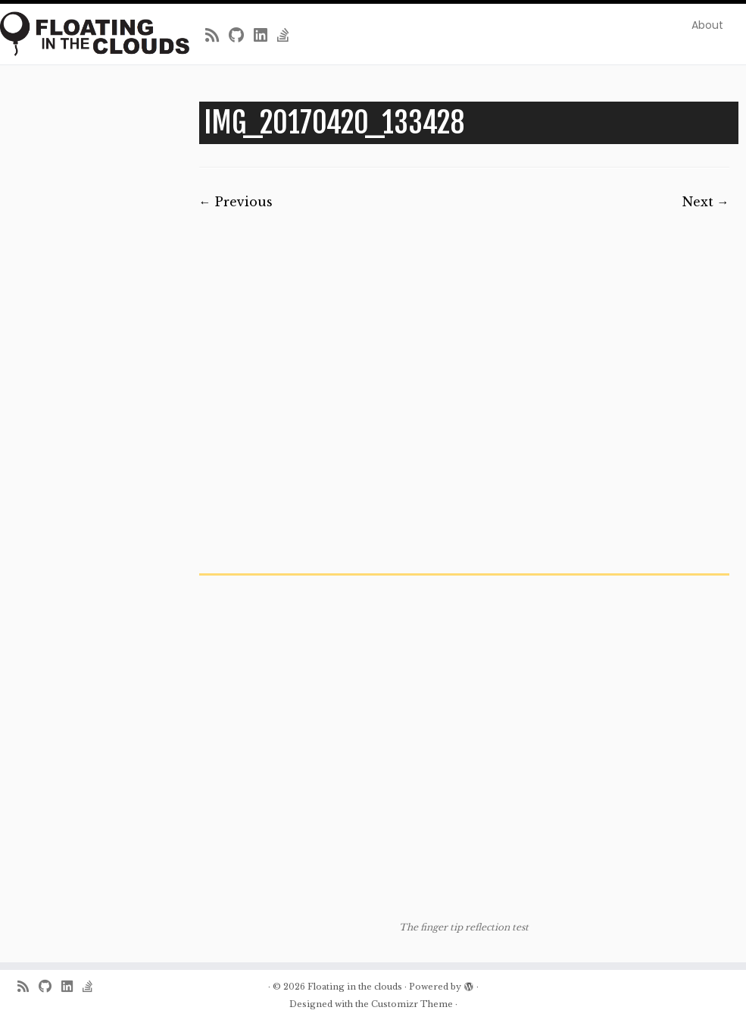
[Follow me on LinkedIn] (265, 36)
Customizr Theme (412, 1004)
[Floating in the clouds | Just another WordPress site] (87, 33)
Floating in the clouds (354, 986)
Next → (705, 201)
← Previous (236, 201)
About (707, 25)
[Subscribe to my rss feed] (217, 36)
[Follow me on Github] (241, 36)
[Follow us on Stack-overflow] (288, 36)
